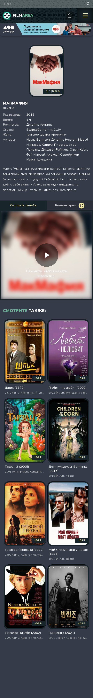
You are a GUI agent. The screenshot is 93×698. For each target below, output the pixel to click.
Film (23, 15)
